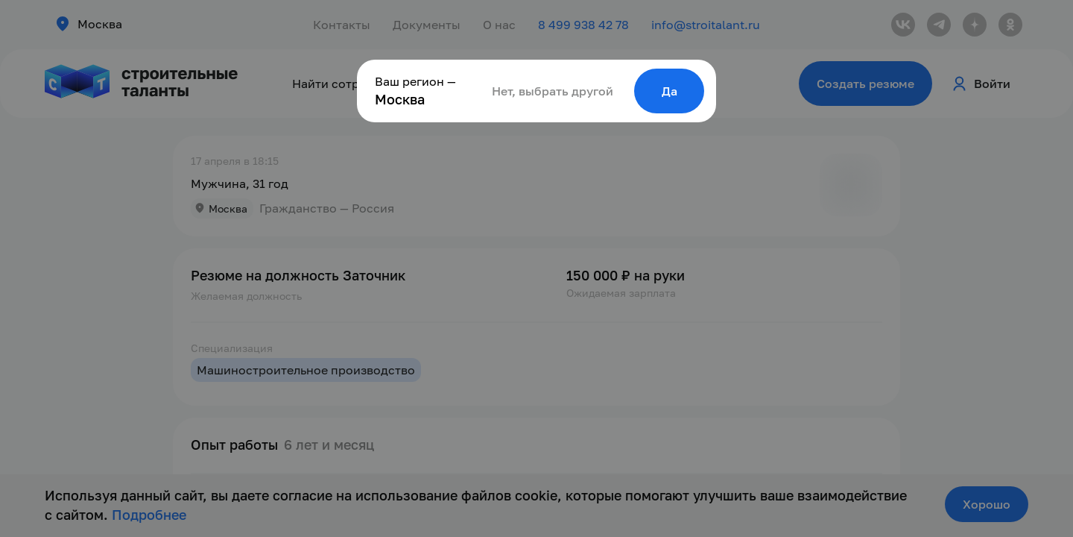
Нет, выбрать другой (552, 91)
